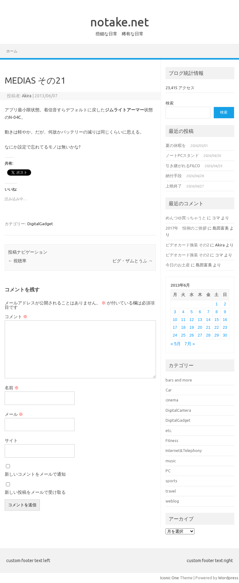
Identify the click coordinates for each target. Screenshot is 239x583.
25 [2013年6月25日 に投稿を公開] (183, 335)
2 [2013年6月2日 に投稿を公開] (225, 304)
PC (168, 471)
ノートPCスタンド (182, 155)
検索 (170, 103)
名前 (12, 387)
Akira (26, 95)
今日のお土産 (178, 265)
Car (169, 390)
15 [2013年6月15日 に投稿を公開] (216, 319)
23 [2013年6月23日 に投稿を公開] (225, 327)
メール (14, 414)
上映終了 (174, 186)
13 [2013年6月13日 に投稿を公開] (200, 319)
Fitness (172, 440)
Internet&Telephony (184, 450)
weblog (172, 501)
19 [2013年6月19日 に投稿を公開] (192, 327)
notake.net (119, 21)
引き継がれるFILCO (183, 165)
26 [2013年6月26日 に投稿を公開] (192, 335)
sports (171, 481)
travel (171, 491)
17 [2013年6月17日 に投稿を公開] (175, 327)
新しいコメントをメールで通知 (35, 474)
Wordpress (228, 578)
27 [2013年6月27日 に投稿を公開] (200, 335)
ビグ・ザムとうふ (132, 260)
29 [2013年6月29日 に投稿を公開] (216, 335)
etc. (169, 430)
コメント (16, 316)
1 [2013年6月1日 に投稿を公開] (216, 304)
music (171, 461)
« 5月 (176, 344)
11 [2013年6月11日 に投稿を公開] (183, 319)
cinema (172, 400)
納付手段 (174, 175)
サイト (11, 440)
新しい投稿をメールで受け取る (35, 492)
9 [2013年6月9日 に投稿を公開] (225, 311)
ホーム (11, 51)
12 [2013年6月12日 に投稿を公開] (192, 319)
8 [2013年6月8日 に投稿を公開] (216, 311)
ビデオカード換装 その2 (187, 245)
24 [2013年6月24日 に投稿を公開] (175, 335)
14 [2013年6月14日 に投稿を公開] (208, 319)
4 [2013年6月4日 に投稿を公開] (183, 311)
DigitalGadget (40, 223)
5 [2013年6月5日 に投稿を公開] (191, 311)
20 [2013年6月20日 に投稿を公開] (200, 327)
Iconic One (169, 578)
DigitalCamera (178, 410)
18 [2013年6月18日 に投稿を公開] (183, 327)
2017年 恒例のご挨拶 (186, 228)
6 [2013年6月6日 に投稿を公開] (200, 311)
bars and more (179, 380)
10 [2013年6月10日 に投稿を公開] (175, 319)
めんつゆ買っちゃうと (186, 218)
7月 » (190, 344)
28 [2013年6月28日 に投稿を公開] (208, 335)
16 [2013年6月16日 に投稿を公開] (225, 319)
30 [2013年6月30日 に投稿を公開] (225, 335)
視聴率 (17, 260)
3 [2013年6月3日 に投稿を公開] (175, 311)
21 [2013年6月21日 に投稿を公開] (208, 327)
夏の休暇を (176, 145)
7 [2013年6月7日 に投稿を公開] (208, 311)
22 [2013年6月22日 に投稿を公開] (216, 327)
